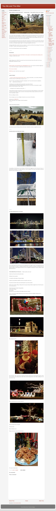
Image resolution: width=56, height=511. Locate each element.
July (48, 52)
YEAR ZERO (50, 27)
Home (26, 500)
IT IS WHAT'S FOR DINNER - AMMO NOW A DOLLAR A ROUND (51, 44)
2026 (48, 16)
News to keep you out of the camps (4, 26)
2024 (48, 19)
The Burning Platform (4, 33)
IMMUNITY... (16, 99)
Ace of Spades (4, 14)
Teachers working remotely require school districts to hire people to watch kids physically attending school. (26, 54)
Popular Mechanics (3, 29)
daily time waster (3, 18)
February (49, 59)
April (49, 56)
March (49, 58)
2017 (48, 65)
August (49, 51)
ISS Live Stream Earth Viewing (4, 23)
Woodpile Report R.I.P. (4, 37)
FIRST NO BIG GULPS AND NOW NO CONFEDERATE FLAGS (19, 65)
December (49, 26)
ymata (48, 11)
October (49, 48)
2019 (48, 62)
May (49, 55)
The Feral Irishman (3, 35)
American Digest (3, 16)
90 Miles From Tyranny (4, 13)
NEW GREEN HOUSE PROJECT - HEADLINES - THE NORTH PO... (50, 34)
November (49, 47)
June (49, 54)
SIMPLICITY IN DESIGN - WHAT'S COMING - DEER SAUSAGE (51, 40)
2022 (48, 22)
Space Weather (4, 31)
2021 (48, 23)
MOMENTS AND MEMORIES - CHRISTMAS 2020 (50, 30)
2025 (48, 18)
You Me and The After (11, 6)
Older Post (41, 500)
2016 (48, 66)
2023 (48, 20)
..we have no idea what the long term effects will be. (18, 77)
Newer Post (11, 500)
